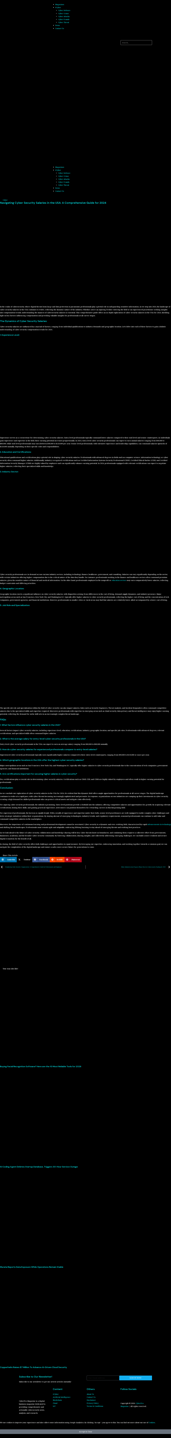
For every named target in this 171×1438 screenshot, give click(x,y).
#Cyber (58, 7)
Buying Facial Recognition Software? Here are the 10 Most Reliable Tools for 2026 (40, 1066)
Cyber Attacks (64, 16)
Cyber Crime (63, 13)
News (57, 25)
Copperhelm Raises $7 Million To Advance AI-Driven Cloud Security (33, 1367)
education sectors (119, 580)
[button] (85, 98)
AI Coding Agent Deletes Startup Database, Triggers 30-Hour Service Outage (39, 1166)
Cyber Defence (64, 10)
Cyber (5, 200)
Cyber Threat (63, 22)
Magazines (59, 4)
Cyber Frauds (63, 19)
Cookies (152, 1422)
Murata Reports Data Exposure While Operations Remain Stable (31, 1267)
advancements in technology (159, 824)
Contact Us (59, 28)
